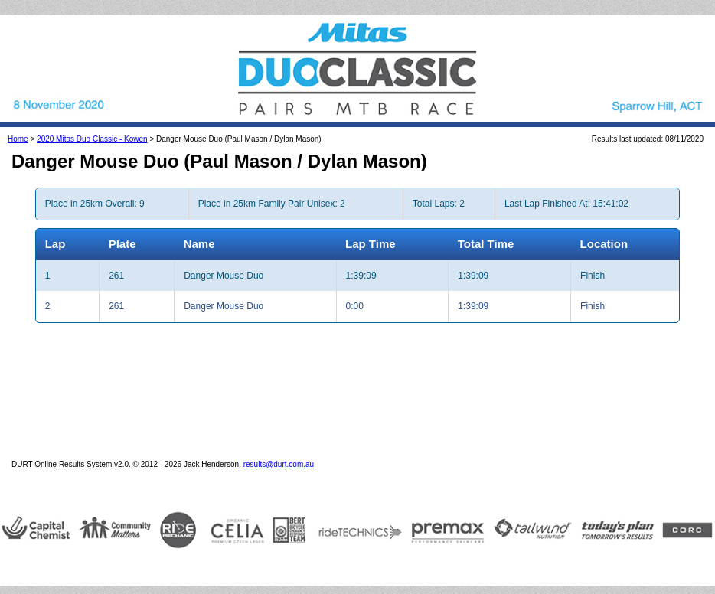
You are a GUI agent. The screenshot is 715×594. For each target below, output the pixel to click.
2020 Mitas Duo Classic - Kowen (92, 139)
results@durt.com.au (278, 464)
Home (18, 139)
